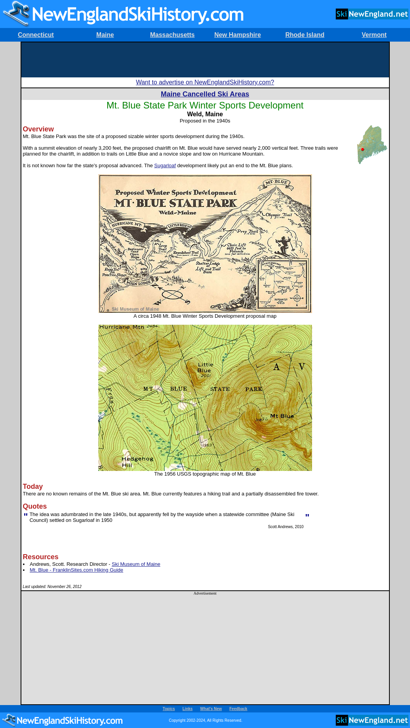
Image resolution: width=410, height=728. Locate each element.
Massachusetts (172, 35)
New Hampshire (237, 35)
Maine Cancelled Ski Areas (205, 94)
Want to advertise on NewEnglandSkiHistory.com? (205, 82)
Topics (169, 709)
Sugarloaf (165, 165)
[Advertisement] (205, 59)
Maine (105, 35)
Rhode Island (304, 35)
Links (188, 709)
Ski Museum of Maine (136, 564)
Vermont (374, 35)
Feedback (238, 709)
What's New (211, 709)
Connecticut (36, 35)
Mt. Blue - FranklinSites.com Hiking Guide (77, 570)
